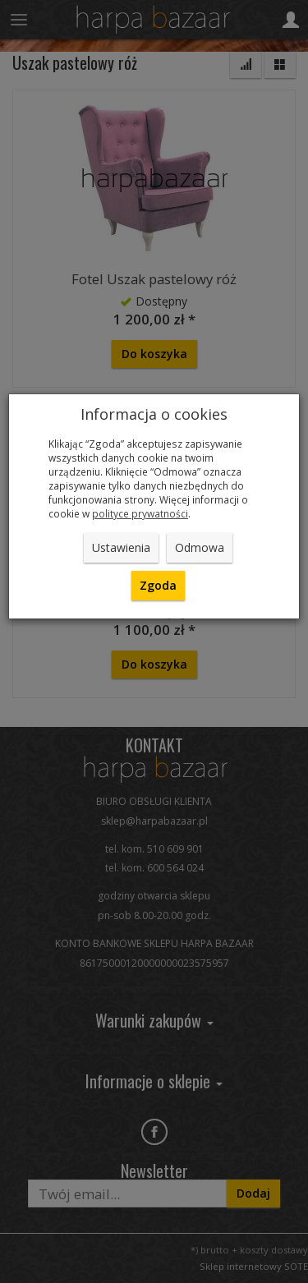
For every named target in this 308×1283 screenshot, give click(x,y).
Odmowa (199, 547)
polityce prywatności (140, 513)
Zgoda (158, 585)
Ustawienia (121, 547)
